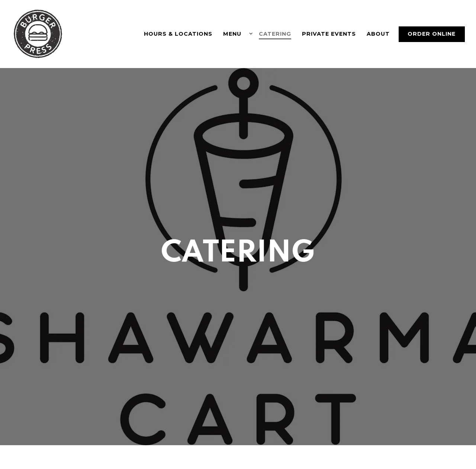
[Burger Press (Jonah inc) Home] (39, 34)
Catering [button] (275, 33)
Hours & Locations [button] (178, 33)
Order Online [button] (432, 33)
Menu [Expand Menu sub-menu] (236, 33)
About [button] (378, 33)
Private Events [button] (329, 33)
